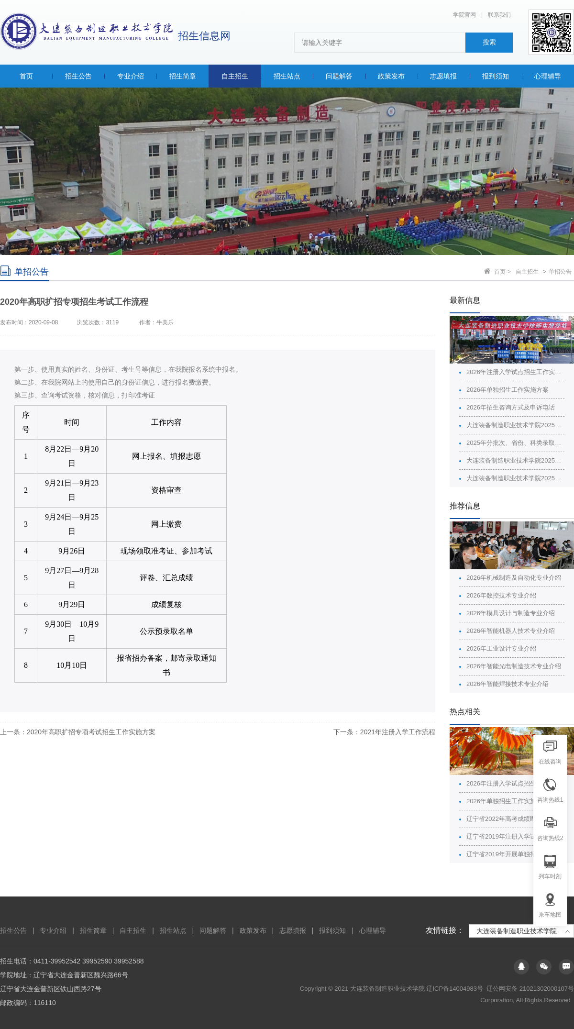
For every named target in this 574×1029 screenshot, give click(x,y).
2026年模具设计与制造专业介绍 (510, 613)
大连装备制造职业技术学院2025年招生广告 (515, 460)
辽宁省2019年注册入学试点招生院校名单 (515, 836)
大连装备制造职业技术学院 (516, 931)
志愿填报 (292, 930)
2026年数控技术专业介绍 (501, 595)
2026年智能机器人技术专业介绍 (510, 630)
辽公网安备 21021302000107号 (530, 988)
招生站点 (173, 930)
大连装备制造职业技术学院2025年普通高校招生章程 (515, 478)
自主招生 (527, 271)
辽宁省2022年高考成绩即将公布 (510, 818)
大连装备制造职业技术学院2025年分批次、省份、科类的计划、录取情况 (515, 425)
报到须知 (332, 930)
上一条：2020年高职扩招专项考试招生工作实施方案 (77, 732)
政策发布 (253, 930)
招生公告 (13, 930)
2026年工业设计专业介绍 (501, 648)
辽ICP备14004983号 (455, 988)
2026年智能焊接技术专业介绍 (507, 683)
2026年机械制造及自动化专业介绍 (513, 577)
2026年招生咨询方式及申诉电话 (510, 407)
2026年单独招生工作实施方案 (507, 389)
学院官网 (464, 14)
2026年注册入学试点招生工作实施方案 (515, 372)
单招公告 (560, 271)
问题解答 (212, 930)
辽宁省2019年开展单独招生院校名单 (515, 854)
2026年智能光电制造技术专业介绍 (513, 666)
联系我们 (499, 14)
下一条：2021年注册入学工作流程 (384, 732)
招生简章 (93, 930)
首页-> (502, 271)
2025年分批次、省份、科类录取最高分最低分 (515, 442)
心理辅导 (372, 930)
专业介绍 (53, 930)
